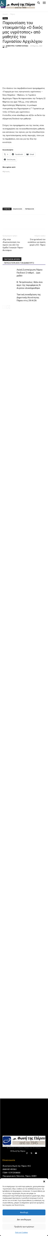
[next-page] (8, 307)
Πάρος (12, 14)
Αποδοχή (24, 1212)
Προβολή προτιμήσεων (24, 1227)
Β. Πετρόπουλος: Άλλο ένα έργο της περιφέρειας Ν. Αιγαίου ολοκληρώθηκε (29, 285)
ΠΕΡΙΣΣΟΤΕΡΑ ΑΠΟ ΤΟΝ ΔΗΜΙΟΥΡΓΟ (19, 263)
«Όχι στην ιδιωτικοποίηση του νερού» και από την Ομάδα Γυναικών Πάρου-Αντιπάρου (13, 244)
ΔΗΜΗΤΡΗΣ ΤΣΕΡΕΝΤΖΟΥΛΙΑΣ (17, 46)
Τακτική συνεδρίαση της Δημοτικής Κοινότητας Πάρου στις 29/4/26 (29, 297)
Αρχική (5, 14)
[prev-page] (4, 307)
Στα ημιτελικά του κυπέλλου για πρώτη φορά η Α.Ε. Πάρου (36, 242)
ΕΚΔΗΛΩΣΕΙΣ (17, 209)
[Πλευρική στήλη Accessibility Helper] (3, 3)
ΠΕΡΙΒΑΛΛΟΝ (29, 209)
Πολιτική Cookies (21, 1232)
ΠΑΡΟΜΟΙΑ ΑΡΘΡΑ (12, 259)
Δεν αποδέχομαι (24, 1219)
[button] (44, 1181)
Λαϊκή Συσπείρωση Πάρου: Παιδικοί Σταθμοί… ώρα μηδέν (30, 272)
